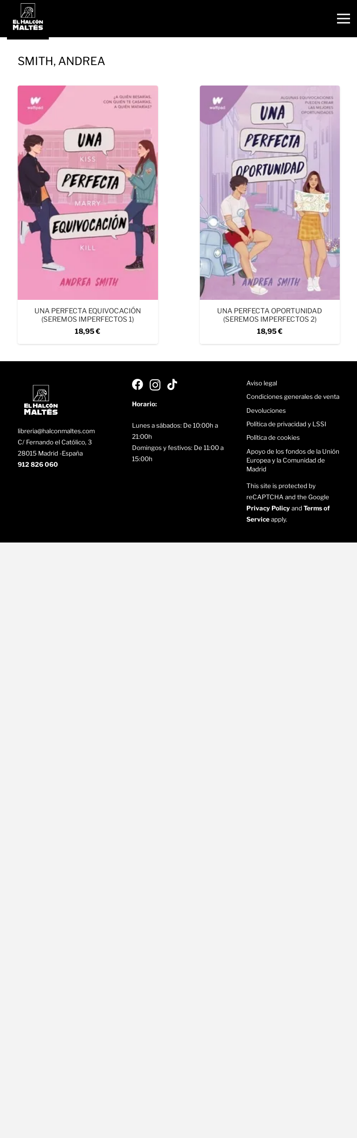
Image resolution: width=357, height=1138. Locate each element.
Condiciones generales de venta (292, 396)
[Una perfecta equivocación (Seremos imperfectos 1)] (88, 91)
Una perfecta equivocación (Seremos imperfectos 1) (87, 315)
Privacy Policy (268, 508)
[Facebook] (137, 384)
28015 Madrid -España (50, 453)
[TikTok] (172, 384)
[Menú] (343, 18)
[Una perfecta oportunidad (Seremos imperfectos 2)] (269, 91)
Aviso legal (261, 383)
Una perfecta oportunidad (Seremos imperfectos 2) (269, 315)
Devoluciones (266, 410)
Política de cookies (273, 437)
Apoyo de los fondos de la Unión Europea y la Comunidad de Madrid (292, 460)
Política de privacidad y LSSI (286, 424)
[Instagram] (155, 385)
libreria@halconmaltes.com (56, 431)
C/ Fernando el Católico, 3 (55, 442)
